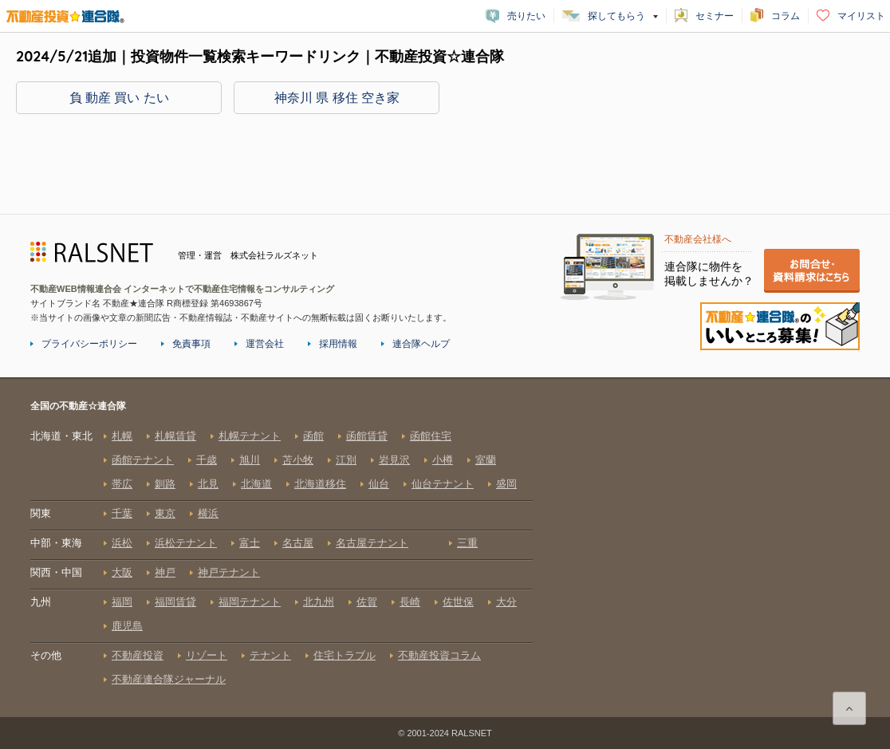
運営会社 (265, 343)
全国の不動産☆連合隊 (281, 557)
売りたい (526, 16)
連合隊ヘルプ (421, 343)
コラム (785, 16)
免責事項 (191, 343)
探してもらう (616, 16)
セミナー (714, 16)
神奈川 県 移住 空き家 (337, 97)
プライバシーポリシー (89, 343)
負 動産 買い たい (119, 97)
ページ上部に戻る (849, 708)
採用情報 (338, 343)
